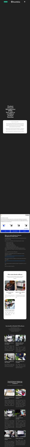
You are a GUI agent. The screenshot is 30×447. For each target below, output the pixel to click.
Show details (26, 228)
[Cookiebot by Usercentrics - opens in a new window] (26, 215)
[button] (25, 2)
